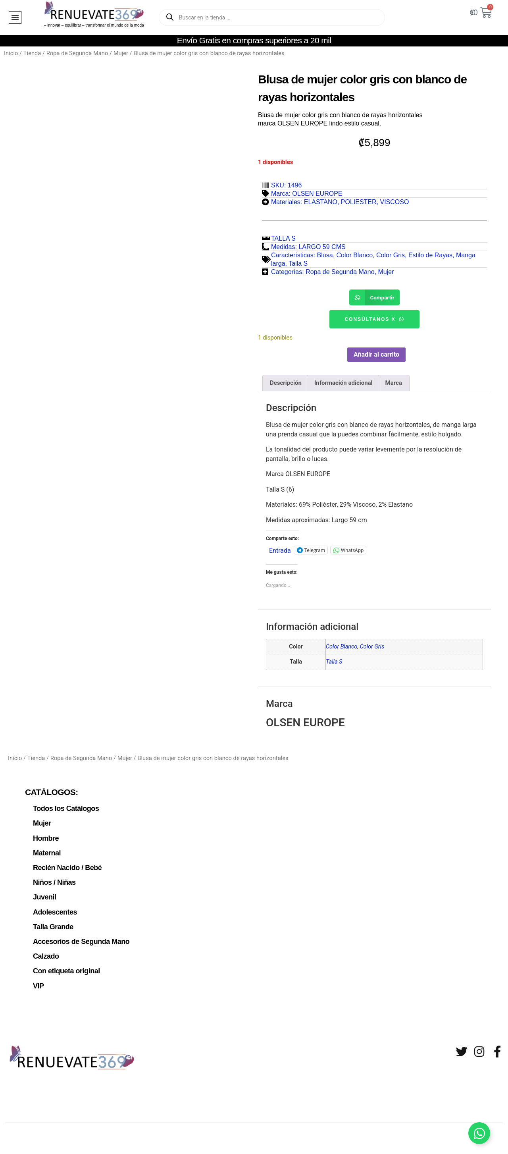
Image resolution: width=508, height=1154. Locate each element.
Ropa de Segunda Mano (77, 53)
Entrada (280, 549)
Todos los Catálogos (63, 807)
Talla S (298, 263)
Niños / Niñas (52, 876)
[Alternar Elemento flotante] (479, 1133)
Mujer (121, 53)
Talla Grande (51, 918)
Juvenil (43, 890)
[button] (15, 17)
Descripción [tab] (286, 381)
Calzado (45, 946)
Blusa (325, 255)
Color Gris (390, 255)
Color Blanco (355, 255)
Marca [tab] (393, 381)
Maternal (46, 849)
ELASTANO (320, 202)
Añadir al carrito (376, 353)
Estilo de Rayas (430, 255)
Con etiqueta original (63, 960)
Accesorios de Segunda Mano (78, 932)
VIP (38, 974)
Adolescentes (53, 904)
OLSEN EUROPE (317, 193)
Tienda (32, 53)
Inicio (11, 53)
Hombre (45, 835)
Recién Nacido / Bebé (64, 862)
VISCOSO (394, 202)
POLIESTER (359, 202)
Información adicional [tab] (343, 381)
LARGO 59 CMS (321, 246)
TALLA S (283, 238)
